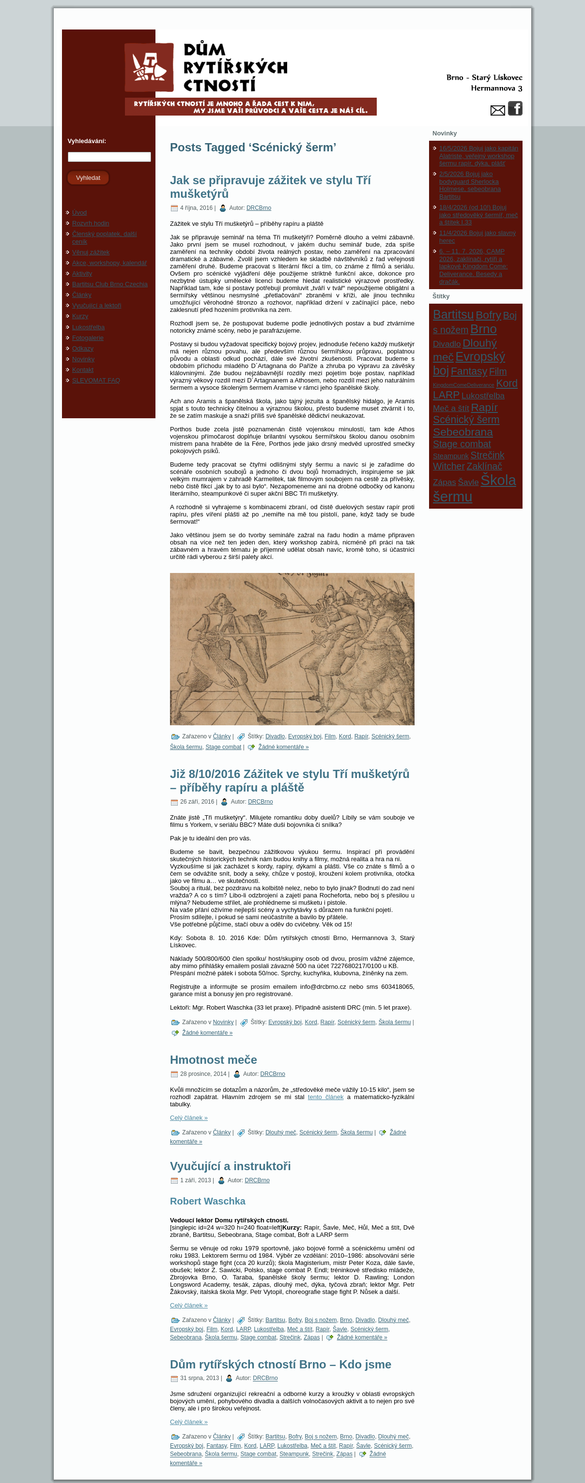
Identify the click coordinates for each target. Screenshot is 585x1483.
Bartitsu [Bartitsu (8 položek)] (453, 314)
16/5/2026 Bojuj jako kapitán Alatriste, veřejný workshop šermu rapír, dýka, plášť (478, 156)
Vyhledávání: (86, 141)
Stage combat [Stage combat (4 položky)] (462, 444)
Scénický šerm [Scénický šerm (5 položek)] (466, 419)
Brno (346, 1320)
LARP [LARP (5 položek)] (446, 394)
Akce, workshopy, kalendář (109, 262)
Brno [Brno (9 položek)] (483, 329)
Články (82, 294)
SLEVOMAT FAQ (96, 380)
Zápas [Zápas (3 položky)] (444, 482)
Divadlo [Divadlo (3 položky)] (447, 344)
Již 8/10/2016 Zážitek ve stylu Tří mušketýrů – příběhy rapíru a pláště (290, 780)
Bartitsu (275, 1320)
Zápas (312, 1337)
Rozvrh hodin (90, 223)
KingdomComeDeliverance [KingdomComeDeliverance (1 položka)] (463, 385)
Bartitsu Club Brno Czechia (110, 284)
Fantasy (216, 1445)
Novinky (83, 359)
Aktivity (82, 273)
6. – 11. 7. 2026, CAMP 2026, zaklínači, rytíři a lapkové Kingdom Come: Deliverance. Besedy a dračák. (473, 266)
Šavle (340, 1329)
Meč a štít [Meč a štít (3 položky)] (451, 408)
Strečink (289, 1337)
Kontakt (82, 369)
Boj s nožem (321, 1320)
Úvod (79, 212)
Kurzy (80, 316)
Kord (345, 736)
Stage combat (223, 747)
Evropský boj (305, 736)
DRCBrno (258, 208)
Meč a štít (299, 1329)
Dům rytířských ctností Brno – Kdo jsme (280, 1364)
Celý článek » (189, 1117)
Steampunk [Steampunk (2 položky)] (451, 456)
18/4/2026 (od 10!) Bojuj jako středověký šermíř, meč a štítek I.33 (478, 215)
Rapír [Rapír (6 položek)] (484, 407)
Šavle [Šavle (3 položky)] (468, 482)
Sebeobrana (185, 1337)
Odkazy (82, 348)
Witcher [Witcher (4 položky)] (449, 466)
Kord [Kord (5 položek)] (507, 383)
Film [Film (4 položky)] (498, 371)
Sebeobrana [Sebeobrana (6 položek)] (463, 432)
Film (330, 736)
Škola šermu (186, 747)
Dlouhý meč (280, 1132)
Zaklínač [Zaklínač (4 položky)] (484, 466)
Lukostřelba (88, 327)
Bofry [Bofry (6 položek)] (488, 314)
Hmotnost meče (213, 1059)
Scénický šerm (390, 736)
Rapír (361, 736)
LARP (243, 1329)
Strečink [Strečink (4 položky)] (488, 455)
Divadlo (275, 736)
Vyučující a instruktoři (230, 1166)
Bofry (295, 1320)
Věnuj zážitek (90, 252)
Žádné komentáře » (284, 747)
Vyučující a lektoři (96, 305)
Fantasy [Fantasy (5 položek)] (469, 371)
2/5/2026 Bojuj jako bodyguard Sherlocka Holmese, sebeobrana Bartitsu (470, 185)
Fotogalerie (88, 337)
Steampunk (294, 1454)
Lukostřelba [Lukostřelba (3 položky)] (483, 395)
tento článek (326, 1097)
